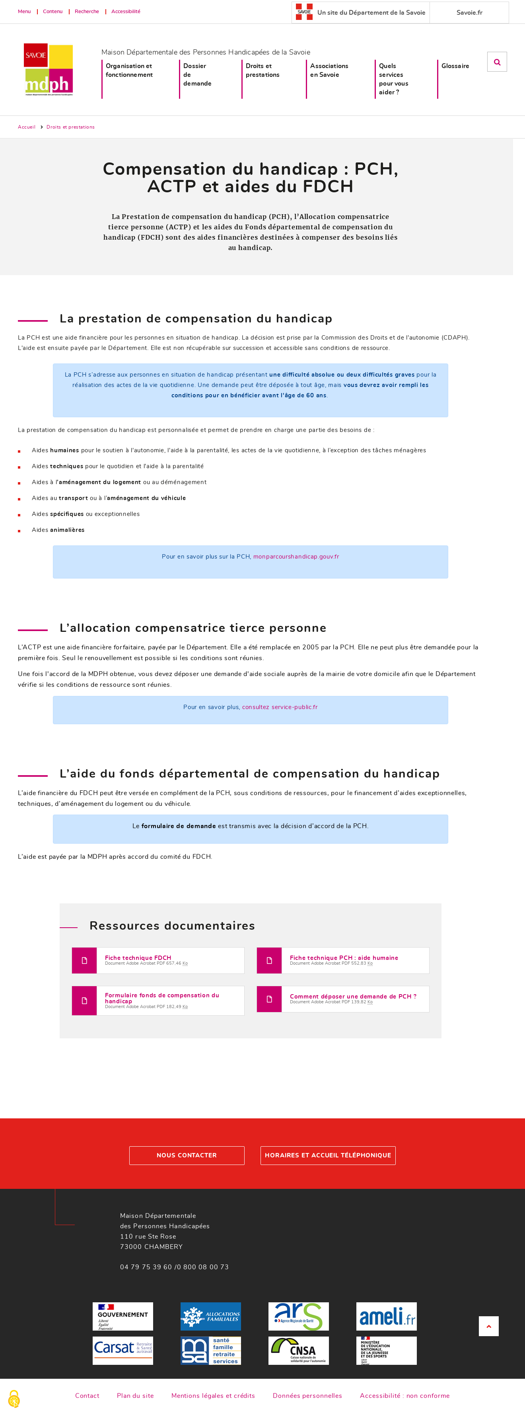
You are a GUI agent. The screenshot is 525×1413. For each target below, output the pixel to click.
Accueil (26, 127)
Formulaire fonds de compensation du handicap (162, 999)
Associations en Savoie (329, 70)
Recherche (87, 11)
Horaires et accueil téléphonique (328, 1156)
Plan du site (135, 1396)
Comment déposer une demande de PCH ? (353, 997)
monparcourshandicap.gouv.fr (296, 557)
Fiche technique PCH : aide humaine (344, 958)
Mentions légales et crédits (213, 1396)
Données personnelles (307, 1396)
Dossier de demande (197, 75)
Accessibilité (125, 11)
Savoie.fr (469, 13)
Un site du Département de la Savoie (361, 12)
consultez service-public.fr (280, 707)
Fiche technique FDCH (138, 958)
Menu (24, 11)
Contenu (52, 11)
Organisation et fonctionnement (129, 70)
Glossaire (455, 66)
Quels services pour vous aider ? (393, 79)
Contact (87, 1396)
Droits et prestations (263, 70)
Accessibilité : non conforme (405, 1396)
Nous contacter (187, 1156)
